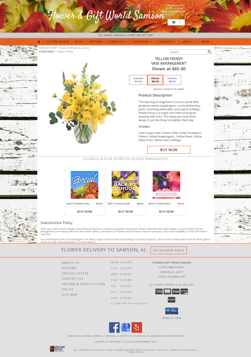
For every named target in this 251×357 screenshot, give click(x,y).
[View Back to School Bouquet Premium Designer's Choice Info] (166, 184)
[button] (176, 22)
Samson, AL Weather (107, 341)
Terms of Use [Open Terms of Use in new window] (136, 351)
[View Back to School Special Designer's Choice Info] (84, 184)
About (189, 42)
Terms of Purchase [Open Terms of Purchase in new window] (182, 349)
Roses (79, 42)
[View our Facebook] (114, 331)
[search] (209, 52)
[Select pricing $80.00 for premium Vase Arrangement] (172, 80)
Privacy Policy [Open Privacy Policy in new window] (156, 349)
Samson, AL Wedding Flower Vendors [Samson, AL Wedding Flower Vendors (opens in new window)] (159, 335)
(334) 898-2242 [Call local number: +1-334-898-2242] (177, 11)
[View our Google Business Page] (125, 331)
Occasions (143, 42)
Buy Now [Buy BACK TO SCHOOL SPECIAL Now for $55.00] (84, 211)
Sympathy (118, 42)
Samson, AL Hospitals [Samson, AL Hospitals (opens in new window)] (119, 335)
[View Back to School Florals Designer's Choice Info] (125, 184)
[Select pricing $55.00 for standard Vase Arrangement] (138, 80)
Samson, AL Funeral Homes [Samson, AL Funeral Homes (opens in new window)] (84, 335)
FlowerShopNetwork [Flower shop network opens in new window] (128, 349)
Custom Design (57, 42)
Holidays (167, 42)
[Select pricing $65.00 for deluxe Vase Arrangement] (155, 80)
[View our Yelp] (137, 331)
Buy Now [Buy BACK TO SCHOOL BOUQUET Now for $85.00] (166, 211)
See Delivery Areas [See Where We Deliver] (168, 250)
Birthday (96, 42)
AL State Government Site (140, 341)
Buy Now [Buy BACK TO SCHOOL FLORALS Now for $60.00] (125, 211)
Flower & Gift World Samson (105, 16)
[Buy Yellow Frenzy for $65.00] (169, 150)
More (207, 42)
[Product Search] (188, 52)
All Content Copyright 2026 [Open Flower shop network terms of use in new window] (92, 349)
